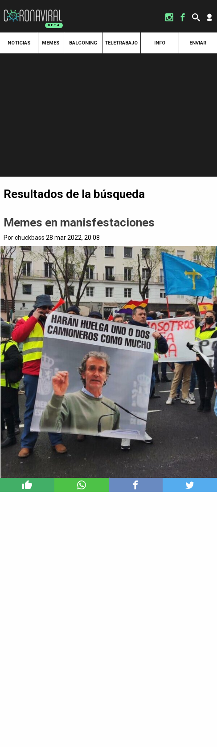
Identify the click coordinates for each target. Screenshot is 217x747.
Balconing (83, 43)
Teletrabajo (121, 43)
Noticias (19, 43)
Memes (51, 43)
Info (159, 43)
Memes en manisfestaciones (79, 222)
